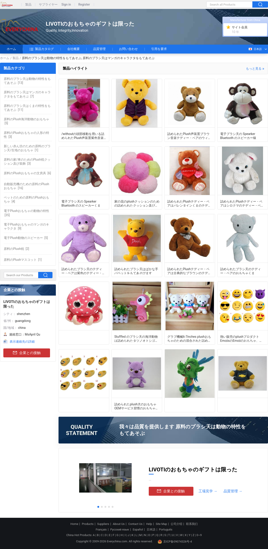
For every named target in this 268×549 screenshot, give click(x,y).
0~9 (199, 535)
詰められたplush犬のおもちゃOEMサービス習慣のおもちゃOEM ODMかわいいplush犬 (135, 406)
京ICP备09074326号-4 (175, 542)
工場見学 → (208, 491)
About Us (119, 524)
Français (101, 529)
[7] (27, 94)
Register (84, 4)
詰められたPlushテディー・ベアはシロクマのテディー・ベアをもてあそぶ (242, 203)
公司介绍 (176, 524)
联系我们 (192, 524)
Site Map (161, 524)
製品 (28, 4)
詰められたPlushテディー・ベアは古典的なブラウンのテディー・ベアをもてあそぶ (189, 270)
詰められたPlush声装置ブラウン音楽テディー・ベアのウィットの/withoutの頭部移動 (189, 135)
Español (138, 529)
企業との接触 (27, 353)
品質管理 (99, 49)
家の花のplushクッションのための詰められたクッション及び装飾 (136, 203)
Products (88, 524)
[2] (16, 249)
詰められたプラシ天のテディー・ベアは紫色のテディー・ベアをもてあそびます (83, 270)
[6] (27, 173)
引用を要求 (159, 49)
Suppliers (103, 524)
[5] (26, 121)
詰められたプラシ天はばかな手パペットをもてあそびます (136, 270)
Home (74, 524)
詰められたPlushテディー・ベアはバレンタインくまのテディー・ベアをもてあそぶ (189, 203)
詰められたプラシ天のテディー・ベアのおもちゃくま (240, 270)
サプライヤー (48, 4)
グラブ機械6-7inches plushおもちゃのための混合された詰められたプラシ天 (189, 338)
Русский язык (119, 529)
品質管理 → (233, 491)
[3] (26, 135)
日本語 (255, 49)
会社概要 (73, 49)
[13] (27, 81)
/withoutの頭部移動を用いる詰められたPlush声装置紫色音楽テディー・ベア (82, 135)
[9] (26, 226)
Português (165, 529)
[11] (27, 108)
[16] (26, 186)
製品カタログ (41, 49)
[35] (26, 213)
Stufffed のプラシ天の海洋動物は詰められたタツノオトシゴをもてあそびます (136, 338)
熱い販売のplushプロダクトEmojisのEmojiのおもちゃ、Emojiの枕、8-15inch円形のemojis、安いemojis (239, 338)
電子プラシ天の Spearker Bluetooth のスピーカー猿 (238, 135)
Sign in (66, 4)
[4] (26, 199)
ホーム (11, 49)
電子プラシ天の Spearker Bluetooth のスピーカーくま (80, 203)
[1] (27, 148)
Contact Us (135, 524)
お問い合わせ (128, 49)
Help (149, 524)
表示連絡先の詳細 (22, 341)
